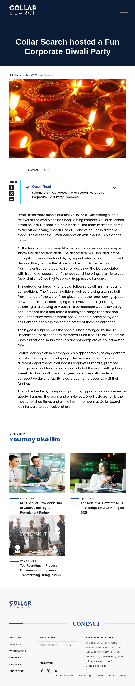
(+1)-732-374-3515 (105, 652)
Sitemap (122, 676)
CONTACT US (16, 671)
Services (15, 644)
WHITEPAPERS (17, 651)
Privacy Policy (85, 676)
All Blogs (15, 76)
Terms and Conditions (104, 676)
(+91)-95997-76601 (101, 661)
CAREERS (15, 664)
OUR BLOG (15, 658)
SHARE (13, 182)
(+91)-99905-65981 (104, 657)
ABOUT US (15, 638)
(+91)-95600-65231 (96, 666)
